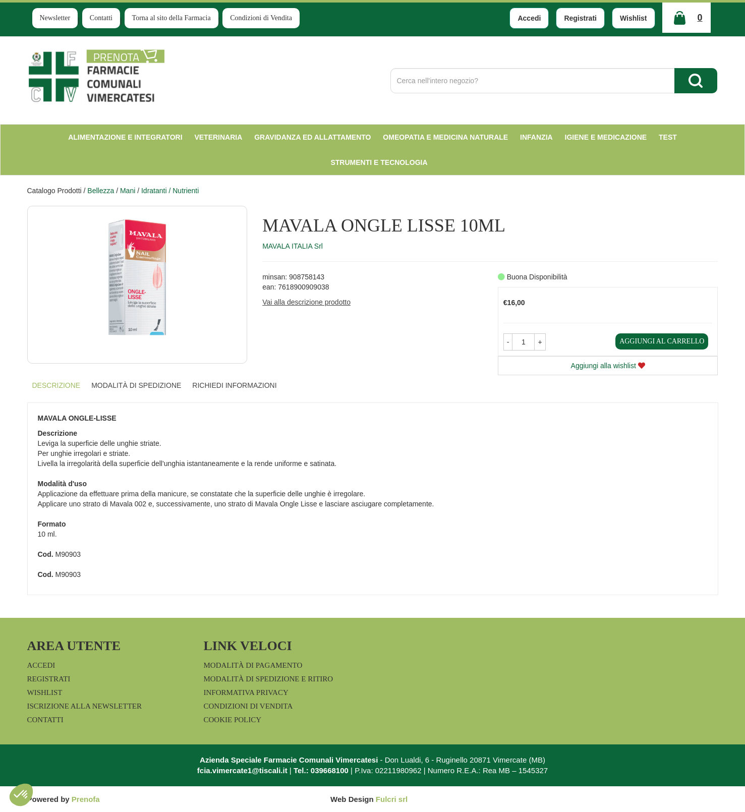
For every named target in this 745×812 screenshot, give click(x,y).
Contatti (101, 18)
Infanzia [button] (536, 137)
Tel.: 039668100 (321, 770)
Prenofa (86, 799)
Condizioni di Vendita (261, 18)
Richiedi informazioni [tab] (234, 385)
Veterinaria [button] (218, 137)
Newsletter (55, 18)
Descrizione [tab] (56, 385)
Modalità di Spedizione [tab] (136, 385)
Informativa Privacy (246, 692)
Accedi (529, 18)
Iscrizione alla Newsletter (84, 706)
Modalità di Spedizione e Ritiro (268, 679)
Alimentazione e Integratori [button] (125, 137)
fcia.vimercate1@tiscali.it (242, 770)
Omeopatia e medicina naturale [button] (445, 137)
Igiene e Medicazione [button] (606, 137)
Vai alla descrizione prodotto (306, 302)
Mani (127, 191)
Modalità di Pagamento (253, 665)
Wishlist (633, 18)
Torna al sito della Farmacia (171, 18)
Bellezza (100, 191)
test (668, 137)
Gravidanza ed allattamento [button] (312, 137)
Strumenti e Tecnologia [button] (378, 162)
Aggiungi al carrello (661, 341)
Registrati (580, 18)
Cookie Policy (233, 720)
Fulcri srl (392, 799)
